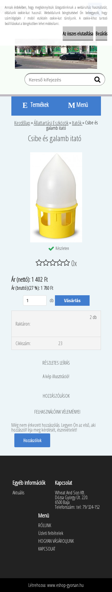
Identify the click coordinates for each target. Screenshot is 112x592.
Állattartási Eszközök (51, 122)
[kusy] (35, 300)
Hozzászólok (32, 440)
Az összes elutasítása (78, 33)
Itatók (77, 122)
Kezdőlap (22, 122)
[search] (98, 81)
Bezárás (101, 33)
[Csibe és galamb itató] (56, 154)
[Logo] (56, 54)
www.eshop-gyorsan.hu (65, 585)
